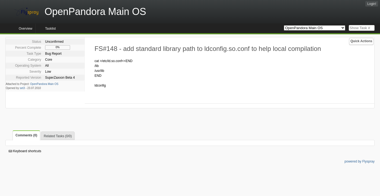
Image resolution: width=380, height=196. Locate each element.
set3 (22, 88)
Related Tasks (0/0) (58, 136)
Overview (25, 28)
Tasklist (50, 28)
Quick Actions (361, 41)
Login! (371, 4)
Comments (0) (26, 135)
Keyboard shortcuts (25, 151)
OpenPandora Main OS (44, 83)
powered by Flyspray (359, 161)
